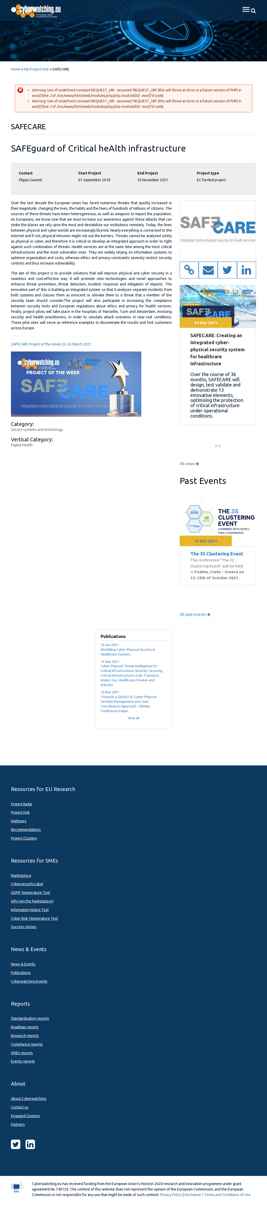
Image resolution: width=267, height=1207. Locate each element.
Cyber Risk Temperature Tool (34, 918)
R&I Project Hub (36, 69)
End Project (147, 173)
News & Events (23, 964)
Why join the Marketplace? (32, 901)
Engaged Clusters (25, 1116)
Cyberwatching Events (29, 981)
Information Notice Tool (30, 910)
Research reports (25, 1036)
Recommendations (26, 830)
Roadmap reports (25, 1027)
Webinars (18, 821)
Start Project (89, 173)
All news (189, 463)
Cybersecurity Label (27, 884)
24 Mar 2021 (205, 322)
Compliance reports (27, 1044)
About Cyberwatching (28, 1099)
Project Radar (21, 804)
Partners (18, 1124)
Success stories (24, 927)
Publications (21, 973)
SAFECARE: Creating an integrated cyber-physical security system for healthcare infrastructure (217, 349)
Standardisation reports (30, 1018)
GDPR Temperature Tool (30, 892)
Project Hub (20, 812)
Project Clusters (24, 838)
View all (133, 718)
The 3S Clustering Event (216, 553)
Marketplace (21, 876)
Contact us (19, 1107)
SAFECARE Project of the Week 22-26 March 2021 (51, 344)
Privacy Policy (171, 1195)
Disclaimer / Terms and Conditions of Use (217, 1195)
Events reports (23, 1061)
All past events (195, 614)
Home (15, 69)
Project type (208, 173)
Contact (26, 173)
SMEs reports (22, 1053)
